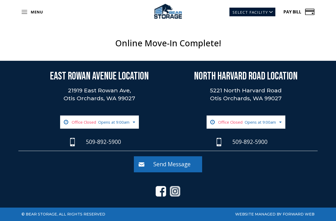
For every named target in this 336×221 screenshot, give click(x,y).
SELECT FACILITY (250, 12)
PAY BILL (292, 12)
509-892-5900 (103, 141)
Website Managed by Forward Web (274, 214)
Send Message (172, 164)
